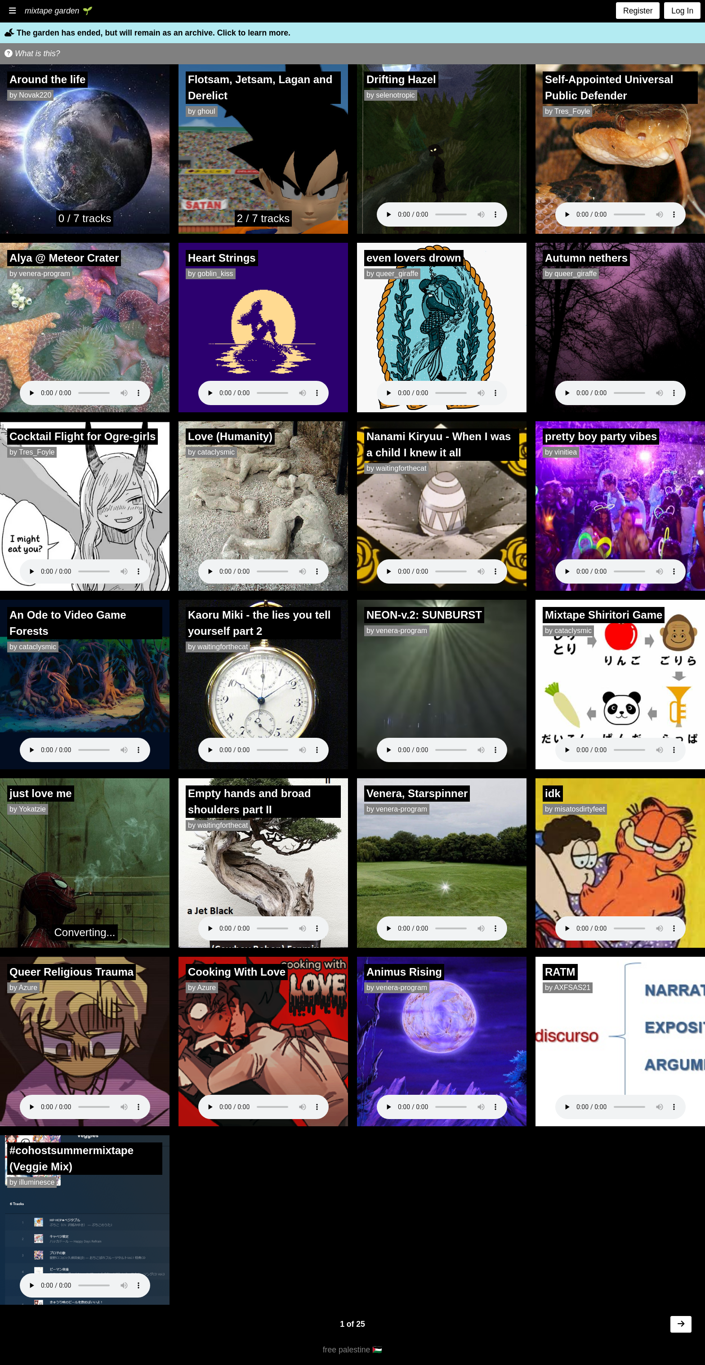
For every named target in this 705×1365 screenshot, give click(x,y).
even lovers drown (413, 258)
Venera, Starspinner (417, 793)
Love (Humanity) (230, 436)
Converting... (84, 932)
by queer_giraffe (392, 273)
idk (553, 793)
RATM (560, 972)
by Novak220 (30, 95)
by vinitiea (561, 452)
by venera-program (39, 273)
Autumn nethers (586, 258)
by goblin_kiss (210, 273)
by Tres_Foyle (567, 111)
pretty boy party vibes (601, 436)
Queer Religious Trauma (71, 972)
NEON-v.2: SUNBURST (424, 615)
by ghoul (201, 111)
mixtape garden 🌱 (58, 10)
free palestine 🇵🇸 (353, 1349)
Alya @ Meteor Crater (64, 258)
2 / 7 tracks (263, 218)
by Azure (23, 987)
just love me (40, 793)
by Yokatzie (27, 809)
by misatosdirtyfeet (575, 809)
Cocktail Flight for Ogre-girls (82, 436)
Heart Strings (222, 258)
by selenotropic (390, 95)
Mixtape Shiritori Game (603, 615)
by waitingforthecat (396, 468)
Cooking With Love (237, 972)
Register (638, 10)
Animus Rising (404, 972)
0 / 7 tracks (84, 218)
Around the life (47, 79)
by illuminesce (31, 1182)
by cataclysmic (211, 452)
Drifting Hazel (401, 79)
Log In (682, 10)
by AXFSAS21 (567, 987)
